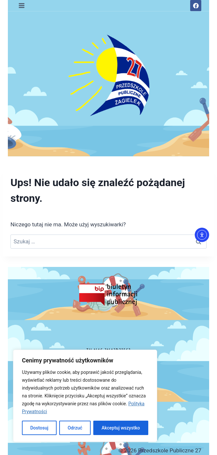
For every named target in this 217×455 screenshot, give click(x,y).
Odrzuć (75, 427)
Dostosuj (39, 427)
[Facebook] (195, 5)
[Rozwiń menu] (22, 5)
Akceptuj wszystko (120, 427)
